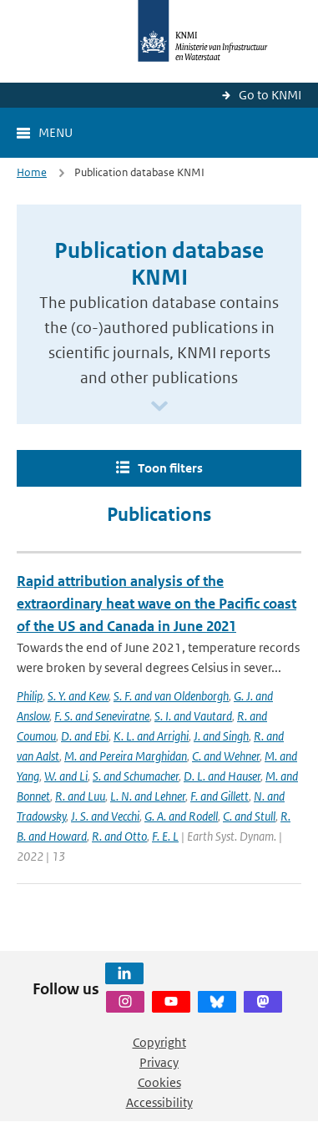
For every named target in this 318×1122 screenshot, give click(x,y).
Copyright (159, 1042)
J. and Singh (221, 736)
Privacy (159, 1062)
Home (32, 172)
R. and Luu (80, 796)
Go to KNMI (270, 95)
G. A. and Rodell (181, 816)
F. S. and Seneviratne (101, 716)
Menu (55, 132)
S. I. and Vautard (193, 716)
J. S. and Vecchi (105, 816)
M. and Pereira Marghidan (125, 756)
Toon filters (170, 468)
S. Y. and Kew (78, 696)
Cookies (159, 1082)
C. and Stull (249, 816)
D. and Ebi (85, 736)
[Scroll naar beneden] (159, 407)
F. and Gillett (219, 796)
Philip (30, 696)
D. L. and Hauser (222, 776)
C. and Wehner (226, 756)
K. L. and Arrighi (151, 736)
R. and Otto (119, 836)
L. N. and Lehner (147, 796)
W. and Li (66, 776)
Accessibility (159, 1102)
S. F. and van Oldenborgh (171, 696)
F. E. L (165, 836)
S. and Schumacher (136, 776)
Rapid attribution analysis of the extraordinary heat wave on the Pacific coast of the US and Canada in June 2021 (156, 603)
